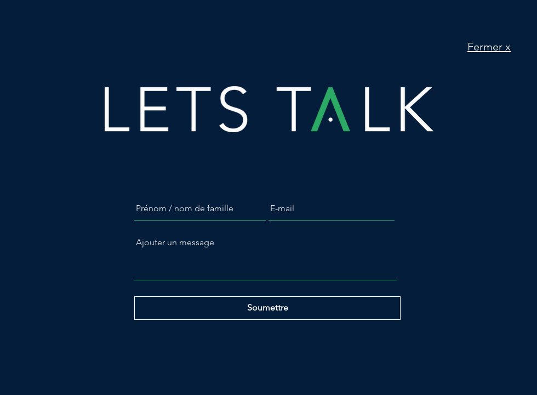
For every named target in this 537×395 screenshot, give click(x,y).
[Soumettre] (267, 308)
